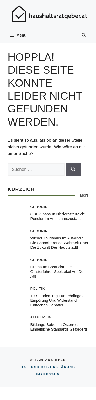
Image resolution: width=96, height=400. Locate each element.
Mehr (84, 195)
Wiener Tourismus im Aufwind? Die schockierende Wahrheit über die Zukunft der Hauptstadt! (59, 243)
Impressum (48, 374)
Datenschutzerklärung (48, 367)
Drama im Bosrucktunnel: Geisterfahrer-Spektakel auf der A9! (57, 271)
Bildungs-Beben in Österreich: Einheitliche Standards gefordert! (58, 326)
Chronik (39, 206)
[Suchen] (73, 169)
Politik (37, 288)
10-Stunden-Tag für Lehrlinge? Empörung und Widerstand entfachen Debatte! (57, 300)
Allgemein (41, 317)
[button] (84, 35)
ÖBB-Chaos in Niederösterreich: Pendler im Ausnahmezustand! (58, 216)
